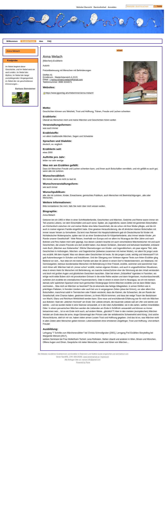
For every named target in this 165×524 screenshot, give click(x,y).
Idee (41, 37)
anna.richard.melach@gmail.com (67, 75)
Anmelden (112, 3)
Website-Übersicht (84, 3)
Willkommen (12, 37)
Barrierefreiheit (100, 3)
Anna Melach (13, 47)
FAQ (49, 37)
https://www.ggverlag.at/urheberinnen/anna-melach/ (70, 89)
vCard (119, 46)
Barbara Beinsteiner (25, 84)
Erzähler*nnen (28, 37)
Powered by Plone (83, 358)
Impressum (104, 353)
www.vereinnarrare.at (91, 353)
